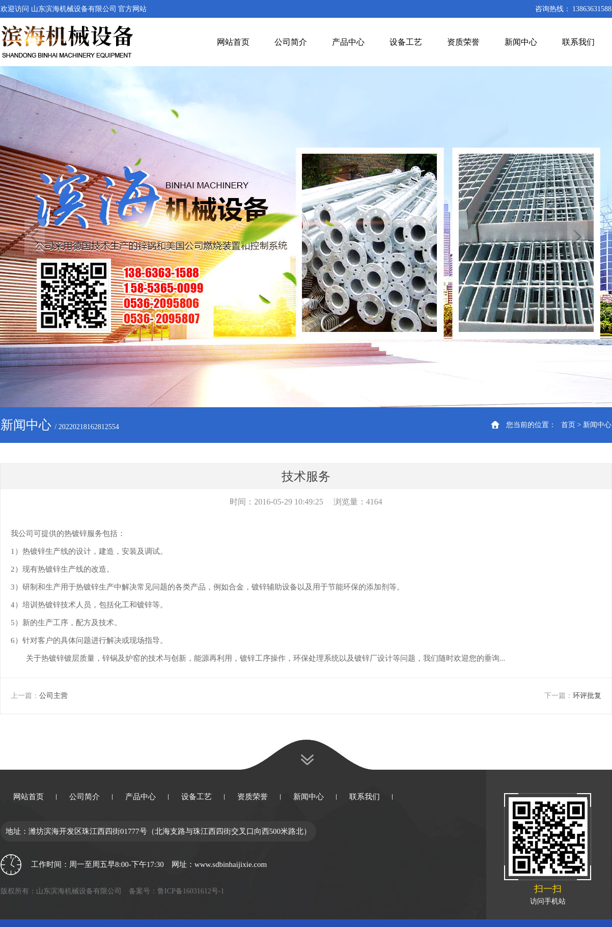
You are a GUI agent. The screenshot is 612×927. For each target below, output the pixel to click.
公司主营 (53, 695)
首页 (568, 425)
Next (577, 237)
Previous (34, 237)
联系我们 (364, 797)
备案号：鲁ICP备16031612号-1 (176, 891)
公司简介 (84, 797)
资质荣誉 (252, 797)
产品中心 (140, 797)
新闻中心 (597, 425)
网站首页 (28, 797)
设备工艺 (196, 797)
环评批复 (587, 695)
